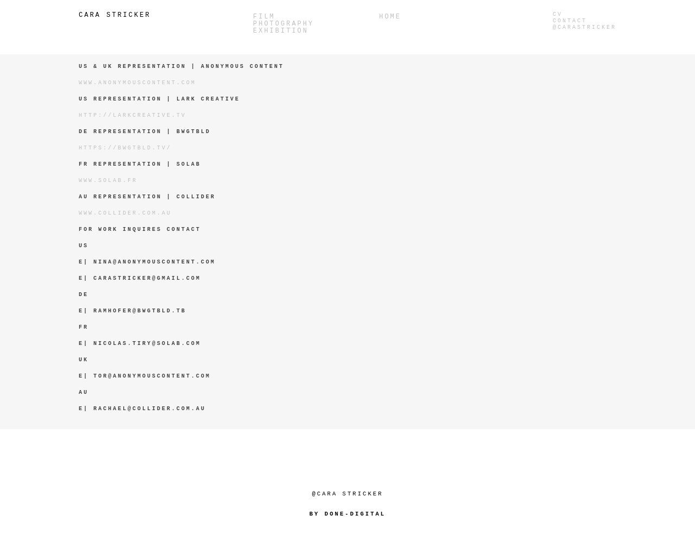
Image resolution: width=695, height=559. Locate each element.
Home (390, 17)
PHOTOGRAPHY (283, 24)
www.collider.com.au (125, 213)
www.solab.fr (108, 181)
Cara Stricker (115, 15)
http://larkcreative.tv (132, 115)
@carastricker (584, 27)
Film (264, 17)
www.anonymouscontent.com (137, 83)
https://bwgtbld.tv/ (125, 148)
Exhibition (280, 31)
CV (558, 14)
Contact (570, 21)
